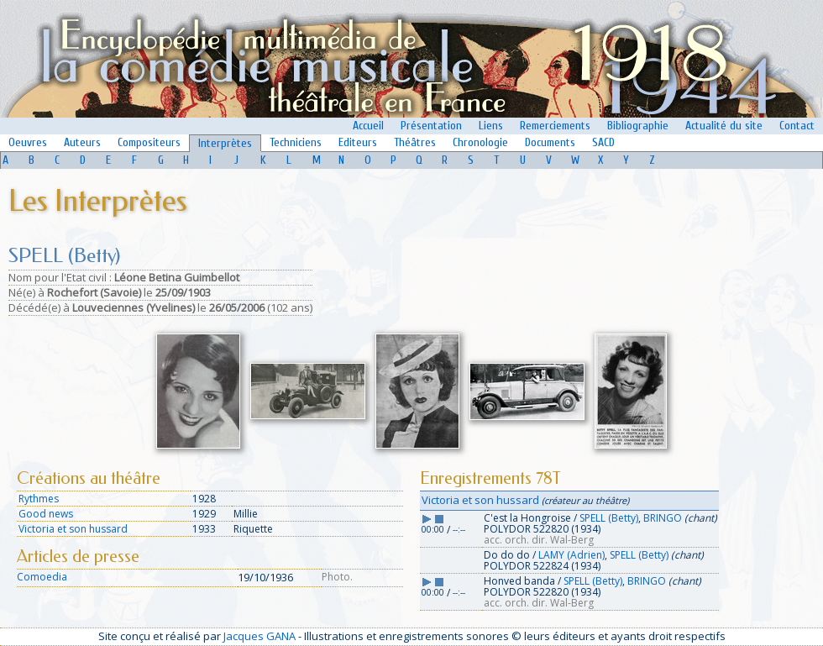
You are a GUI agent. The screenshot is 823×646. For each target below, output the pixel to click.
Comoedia (42, 577)
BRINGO (662, 518)
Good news (45, 514)
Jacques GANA (259, 635)
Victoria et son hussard (73, 529)
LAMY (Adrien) (571, 555)
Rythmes (38, 498)
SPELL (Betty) (608, 518)
